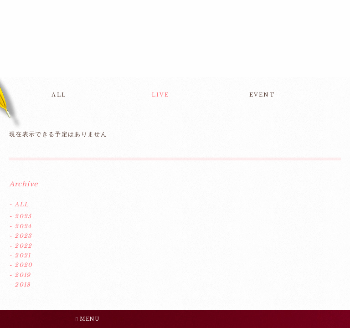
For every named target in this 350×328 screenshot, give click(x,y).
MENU (87, 319)
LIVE (161, 95)
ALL (58, 95)
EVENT (262, 95)
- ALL (19, 204)
